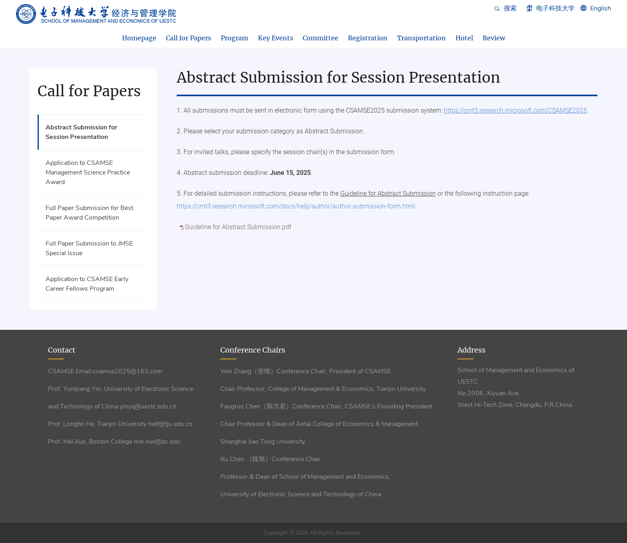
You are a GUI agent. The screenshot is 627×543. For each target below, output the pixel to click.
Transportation (421, 38)
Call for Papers (188, 38)
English (600, 8)
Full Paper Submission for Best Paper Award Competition (89, 213)
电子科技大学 (550, 8)
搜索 (505, 8)
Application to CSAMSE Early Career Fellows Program (87, 284)
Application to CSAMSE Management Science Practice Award (88, 172)
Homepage (139, 38)
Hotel (464, 38)
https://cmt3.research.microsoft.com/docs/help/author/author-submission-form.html (296, 206)
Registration (367, 38)
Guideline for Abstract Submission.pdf (238, 227)
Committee (320, 38)
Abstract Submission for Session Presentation (81, 132)
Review (494, 38)
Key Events (275, 38)
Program (234, 38)
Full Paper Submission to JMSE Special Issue (89, 248)
